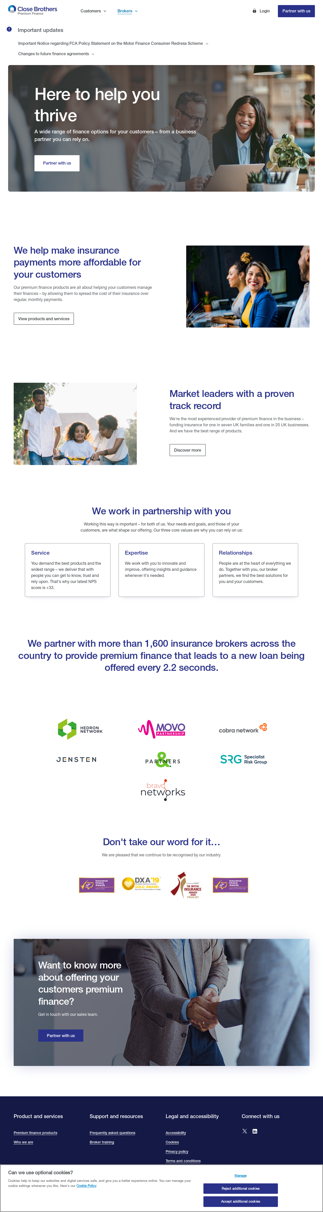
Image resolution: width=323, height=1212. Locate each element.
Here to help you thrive (97, 104)
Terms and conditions (183, 1161)
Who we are (23, 1142)
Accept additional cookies (240, 1204)
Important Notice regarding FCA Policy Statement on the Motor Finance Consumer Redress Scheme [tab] (110, 43)
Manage (240, 1179)
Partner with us (296, 11)
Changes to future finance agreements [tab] (53, 53)
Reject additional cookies (241, 1191)
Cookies (172, 1142)
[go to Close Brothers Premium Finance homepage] (32, 11)
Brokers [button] (125, 11)
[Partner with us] (57, 163)
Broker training (102, 1142)
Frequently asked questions (112, 1133)
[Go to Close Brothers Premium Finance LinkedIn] (255, 1131)
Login (264, 11)
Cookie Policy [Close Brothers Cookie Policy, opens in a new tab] (87, 1188)
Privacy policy (177, 1151)
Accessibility (176, 1133)
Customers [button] (91, 11)
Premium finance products (35, 1133)
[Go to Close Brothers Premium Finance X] (245, 1131)
